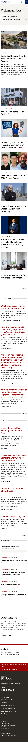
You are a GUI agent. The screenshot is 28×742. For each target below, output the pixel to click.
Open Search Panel (22, 2)
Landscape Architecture (8, 708)
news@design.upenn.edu (9, 627)
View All (24, 288)
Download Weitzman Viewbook (10, 654)
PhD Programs (5, 714)
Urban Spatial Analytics (8, 711)
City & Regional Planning (8, 700)
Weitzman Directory (6, 635)
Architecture (5, 697)
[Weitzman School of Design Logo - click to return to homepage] (6, 2)
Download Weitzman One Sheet (10, 652)
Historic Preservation (8, 705)
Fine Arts (4, 703)
